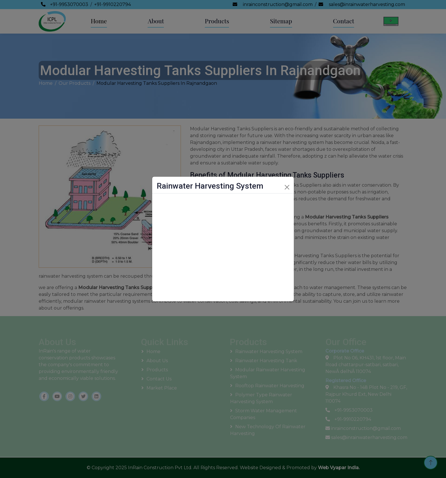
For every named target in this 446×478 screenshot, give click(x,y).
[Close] (287, 187)
